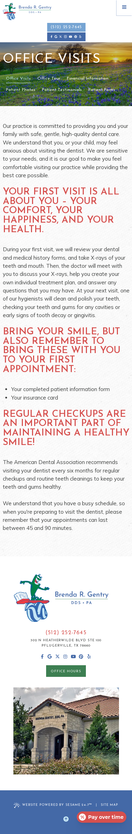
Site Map (109, 805)
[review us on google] (55, 36)
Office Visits (18, 78)
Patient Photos (20, 90)
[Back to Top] (66, 819)
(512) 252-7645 (66, 27)
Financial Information (87, 78)
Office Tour (48, 78)
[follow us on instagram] (66, 36)
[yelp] (80, 36)
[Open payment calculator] (101, 817)
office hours (66, 671)
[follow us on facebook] (52, 36)
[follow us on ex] (60, 36)
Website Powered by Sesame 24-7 (53, 805)
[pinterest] (75, 36)
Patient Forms (101, 90)
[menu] (124, 8)
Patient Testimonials (62, 90)
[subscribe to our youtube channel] (71, 36)
